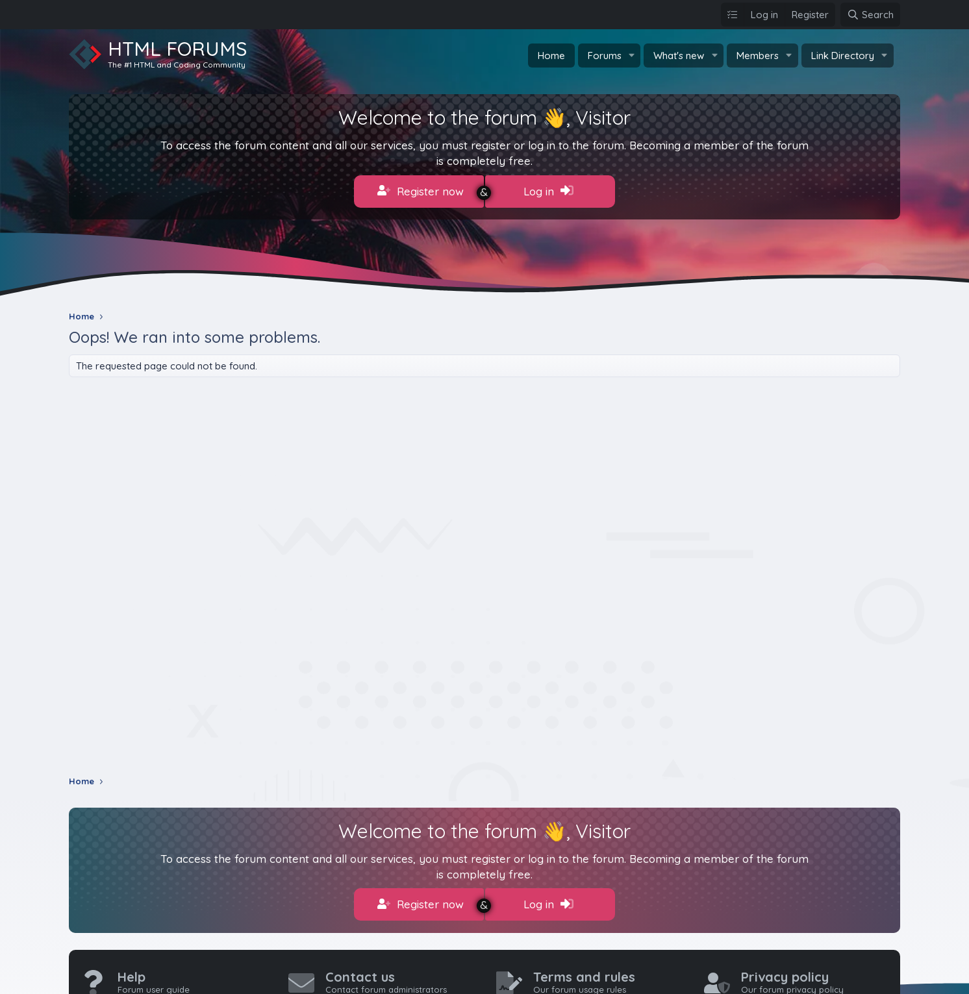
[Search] (870, 15)
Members (757, 55)
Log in (548, 191)
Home (551, 55)
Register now (420, 191)
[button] (631, 55)
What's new (678, 55)
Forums (605, 55)
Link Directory (842, 55)
